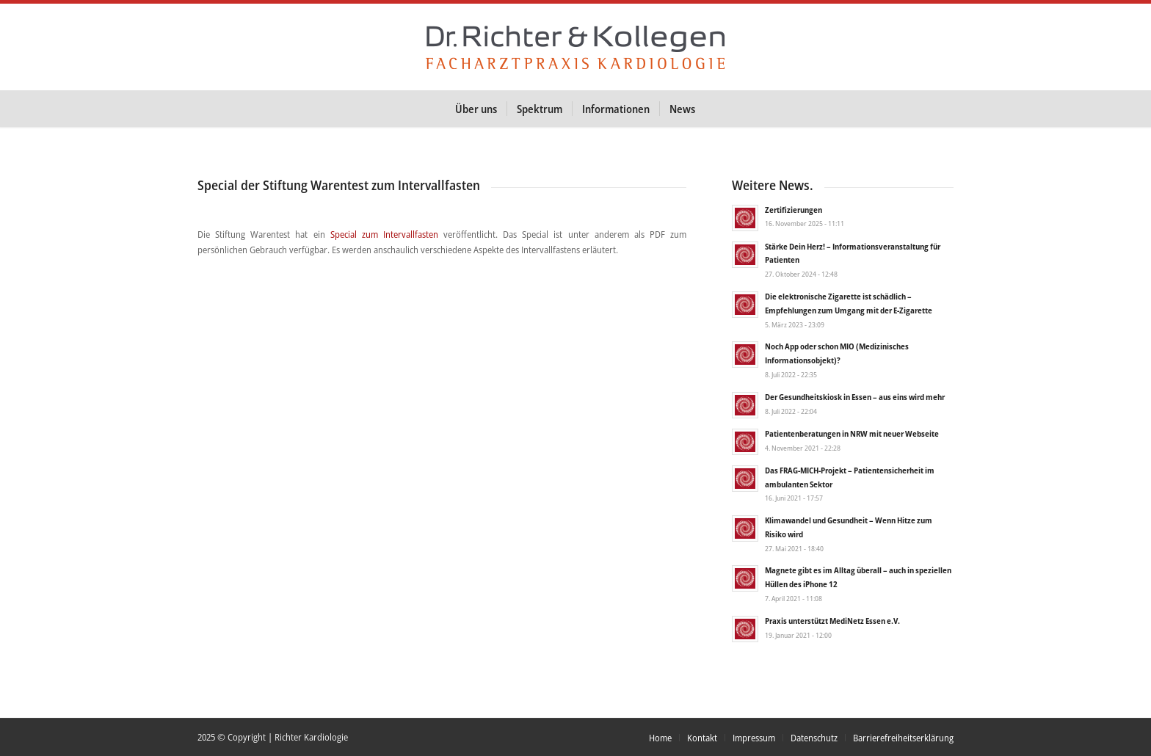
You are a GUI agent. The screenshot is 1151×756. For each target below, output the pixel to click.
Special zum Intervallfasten (384, 234)
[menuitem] (476, 108)
